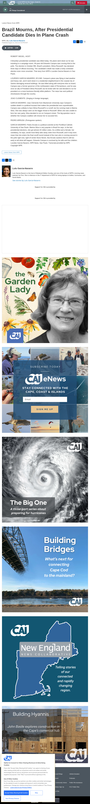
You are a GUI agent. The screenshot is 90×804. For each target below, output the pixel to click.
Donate (82, 3)
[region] (28, 778)
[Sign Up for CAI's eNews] (45, 390)
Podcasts (72, 778)
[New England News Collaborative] (45, 659)
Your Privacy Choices (12, 798)
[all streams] (87, 9)
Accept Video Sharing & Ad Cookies (16, 793)
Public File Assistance (75, 782)
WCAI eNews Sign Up (57, 787)
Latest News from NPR (10, 23)
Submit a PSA (55, 791)
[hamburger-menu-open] (5, 3)
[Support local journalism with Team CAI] (45, 229)
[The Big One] (45, 480)
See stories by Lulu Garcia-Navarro (26, 180)
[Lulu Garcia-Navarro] (6, 171)
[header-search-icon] (72, 3)
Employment (54, 778)
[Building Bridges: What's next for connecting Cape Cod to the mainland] (45, 569)
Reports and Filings (56, 774)
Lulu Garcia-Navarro (17, 41)
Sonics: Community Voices (59, 782)
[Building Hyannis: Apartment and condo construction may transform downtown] (45, 734)
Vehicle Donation (74, 774)
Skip (36, 793)
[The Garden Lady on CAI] (45, 300)
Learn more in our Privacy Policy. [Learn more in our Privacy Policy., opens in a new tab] (21, 787)
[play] (5, 10)
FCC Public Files (74, 787)
